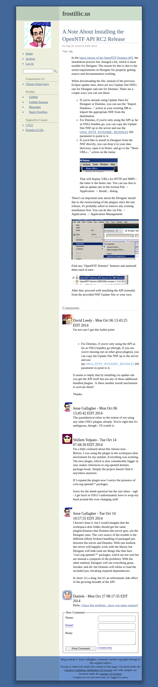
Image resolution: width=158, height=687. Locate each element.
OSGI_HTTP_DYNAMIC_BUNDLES (104, 132)
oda (71, 51)
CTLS (29, 125)
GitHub (33, 97)
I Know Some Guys (37, 84)
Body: (69, 633)
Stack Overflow (38, 112)
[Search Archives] (38, 71)
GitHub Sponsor (38, 102)
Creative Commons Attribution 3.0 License (88, 670)
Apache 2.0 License (111, 673)
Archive (30, 58)
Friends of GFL (35, 130)
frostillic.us (76, 13)
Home (29, 53)
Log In (30, 63)
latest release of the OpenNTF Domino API (106, 57)
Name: (69, 617)
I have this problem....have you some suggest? (109, 605)
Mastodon (35, 107)
